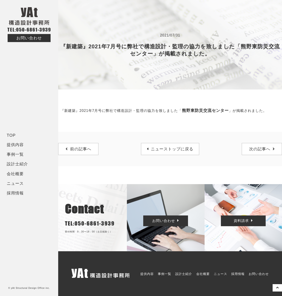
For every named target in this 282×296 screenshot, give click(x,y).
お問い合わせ (29, 38)
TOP (11, 135)
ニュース (15, 183)
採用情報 (15, 193)
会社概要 (15, 174)
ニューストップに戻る (170, 149)
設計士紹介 (17, 164)
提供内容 (15, 145)
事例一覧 (15, 154)
